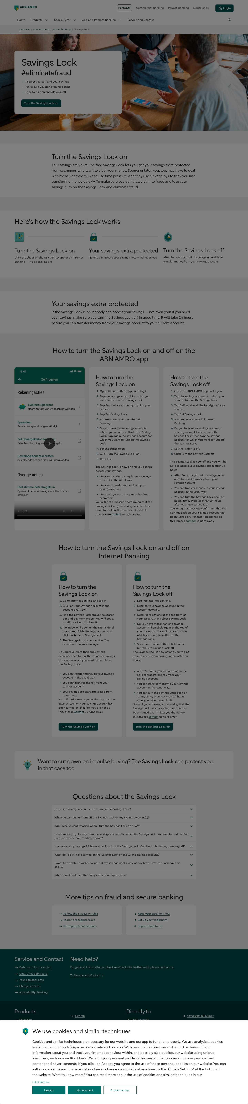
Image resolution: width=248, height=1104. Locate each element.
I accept (48, 1090)
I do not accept (84, 1090)
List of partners (40, 1082)
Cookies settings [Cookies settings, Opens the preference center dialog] (120, 1090)
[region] (124, 1062)
